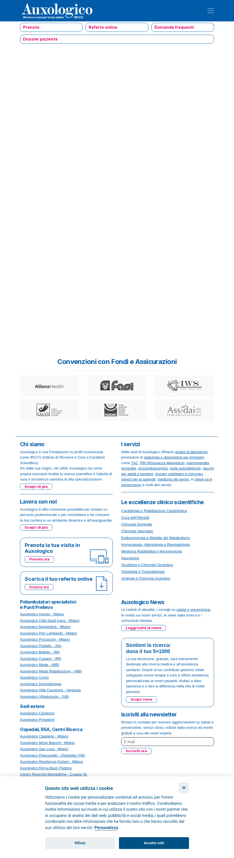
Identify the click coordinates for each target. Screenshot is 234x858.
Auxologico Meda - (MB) (39, 665)
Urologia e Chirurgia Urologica (145, 578)
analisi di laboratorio (191, 452)
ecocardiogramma (153, 468)
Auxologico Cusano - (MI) (40, 658)
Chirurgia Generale (136, 524)
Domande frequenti (174, 27)
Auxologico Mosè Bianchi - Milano (47, 743)
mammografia (197, 463)
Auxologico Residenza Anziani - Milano (51, 761)
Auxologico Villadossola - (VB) (44, 696)
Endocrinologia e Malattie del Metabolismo (155, 538)
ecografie (128, 468)
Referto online (103, 27)
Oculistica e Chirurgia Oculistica (147, 565)
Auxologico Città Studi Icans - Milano (50, 620)
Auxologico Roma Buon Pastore (46, 768)
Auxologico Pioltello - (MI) (40, 646)
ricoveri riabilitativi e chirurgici (179, 474)
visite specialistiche (185, 468)
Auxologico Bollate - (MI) (40, 652)
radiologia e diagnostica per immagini (174, 457)
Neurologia (130, 558)
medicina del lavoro (173, 479)
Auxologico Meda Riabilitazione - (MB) (51, 671)
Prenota (31, 27)
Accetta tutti (154, 843)
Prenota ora (39, 559)
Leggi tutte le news (143, 627)
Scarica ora (39, 587)
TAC (134, 463)
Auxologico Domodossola (40, 684)
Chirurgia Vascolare (137, 531)
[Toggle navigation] (210, 10)
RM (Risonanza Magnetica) (162, 463)
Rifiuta (80, 843)
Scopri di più (36, 486)
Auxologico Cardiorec (37, 713)
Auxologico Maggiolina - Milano (45, 627)
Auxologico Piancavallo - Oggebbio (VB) (52, 755)
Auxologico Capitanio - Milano (44, 736)
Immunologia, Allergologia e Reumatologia (155, 544)
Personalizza (106, 827)
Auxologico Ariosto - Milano (42, 614)
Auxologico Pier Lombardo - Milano (48, 633)
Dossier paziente (40, 39)
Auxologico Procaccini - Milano (45, 639)
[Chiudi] (184, 788)
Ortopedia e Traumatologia (143, 571)
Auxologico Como (34, 677)
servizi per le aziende (138, 479)
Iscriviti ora (136, 750)
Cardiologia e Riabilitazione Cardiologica (154, 511)
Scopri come (141, 699)
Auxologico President (37, 720)
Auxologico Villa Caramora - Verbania (50, 690)
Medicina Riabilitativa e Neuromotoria (151, 551)
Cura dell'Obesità (135, 517)
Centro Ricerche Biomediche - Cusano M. (53, 774)
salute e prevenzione (193, 609)
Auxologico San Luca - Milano (44, 749)
